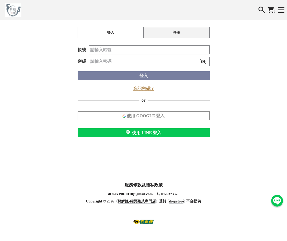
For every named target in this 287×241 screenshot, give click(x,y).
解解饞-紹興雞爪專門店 (136, 201)
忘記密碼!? (143, 88)
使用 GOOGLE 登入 (143, 116)
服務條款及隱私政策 (144, 185)
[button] (203, 61)
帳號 (82, 50)
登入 (143, 75)
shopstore (176, 201)
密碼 (82, 61)
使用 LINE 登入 (143, 132)
